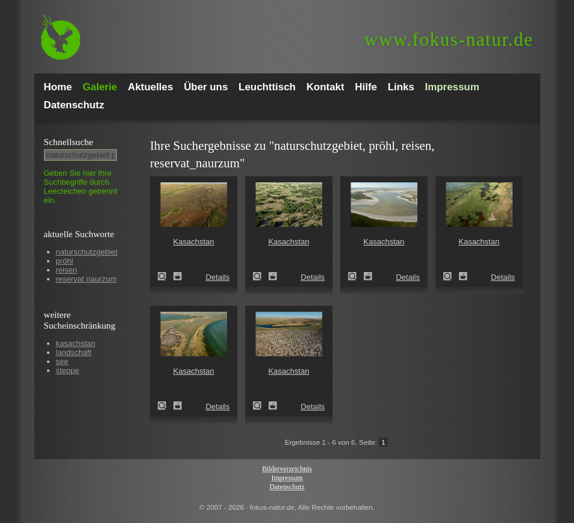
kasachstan (76, 343)
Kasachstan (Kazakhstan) (165, 276)
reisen (66, 269)
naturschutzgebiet (87, 251)
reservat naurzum (86, 278)
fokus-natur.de (449, 39)
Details (217, 277)
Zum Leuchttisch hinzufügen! (177, 276)
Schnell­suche (68, 142)
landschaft (74, 352)
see (62, 361)
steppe (68, 370)
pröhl (64, 260)
